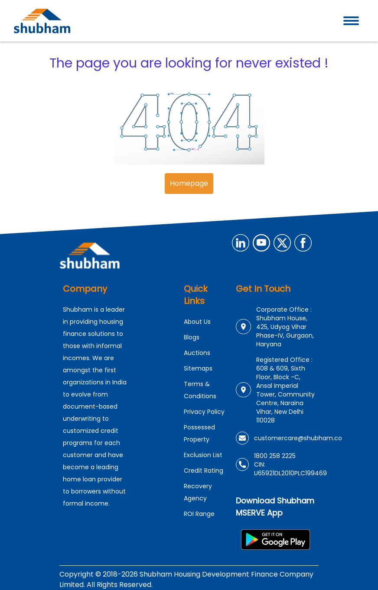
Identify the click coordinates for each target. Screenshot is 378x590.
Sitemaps (198, 368)
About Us (197, 321)
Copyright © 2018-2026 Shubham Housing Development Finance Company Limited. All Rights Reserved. (186, 579)
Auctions (197, 352)
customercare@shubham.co (298, 438)
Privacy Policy (204, 411)
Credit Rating (203, 470)
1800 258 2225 (275, 455)
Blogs (191, 337)
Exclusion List (203, 455)
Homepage (189, 183)
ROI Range (199, 513)
